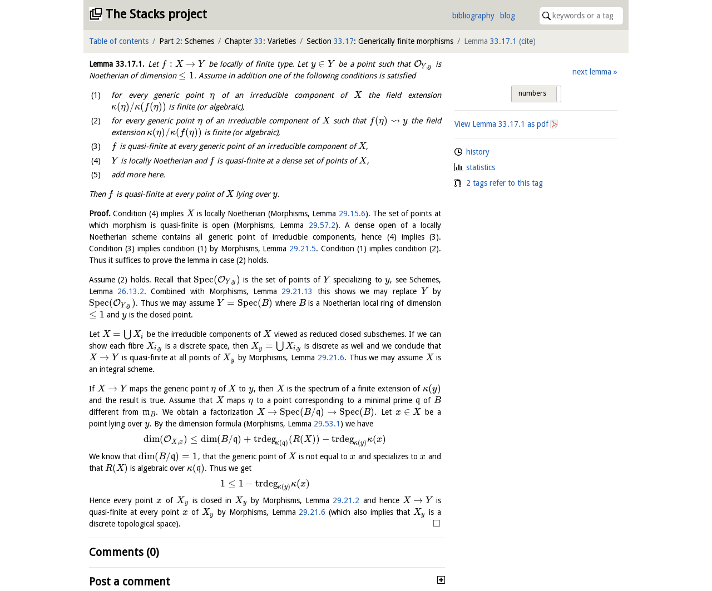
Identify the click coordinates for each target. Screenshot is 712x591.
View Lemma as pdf (501, 124)
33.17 (344, 41)
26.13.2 (130, 291)
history (478, 151)
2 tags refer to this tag (504, 182)
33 (258, 41)
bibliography (473, 15)
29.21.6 (331, 357)
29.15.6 (352, 213)
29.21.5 (302, 248)
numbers (532, 93)
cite (527, 41)
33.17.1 (503, 41)
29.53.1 (327, 423)
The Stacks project (156, 14)
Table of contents (119, 41)
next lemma (591, 71)
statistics (480, 167)
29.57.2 (322, 225)
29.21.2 (346, 500)
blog (507, 15)
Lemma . (117, 63)
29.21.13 (297, 291)
